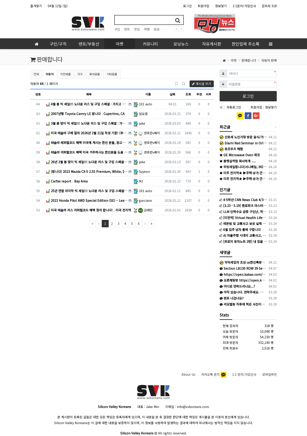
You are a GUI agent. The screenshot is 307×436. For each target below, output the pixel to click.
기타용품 (111, 74)
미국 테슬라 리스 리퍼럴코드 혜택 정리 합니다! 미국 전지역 (88, 210)
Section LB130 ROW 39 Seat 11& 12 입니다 (243, 268)
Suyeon (144, 171)
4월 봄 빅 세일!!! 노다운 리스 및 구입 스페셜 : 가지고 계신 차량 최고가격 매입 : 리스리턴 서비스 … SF (87, 104)
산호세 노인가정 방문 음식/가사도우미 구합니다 (243, 137)
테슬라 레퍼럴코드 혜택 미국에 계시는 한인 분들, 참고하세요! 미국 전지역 (87, 142)
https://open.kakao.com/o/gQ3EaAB (243, 274)
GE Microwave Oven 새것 (240, 155)
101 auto (145, 104)
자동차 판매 (269, 60)
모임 (157, 29)
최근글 (225, 127)
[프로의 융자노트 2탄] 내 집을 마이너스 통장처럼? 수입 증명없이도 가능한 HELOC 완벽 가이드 (243, 241)
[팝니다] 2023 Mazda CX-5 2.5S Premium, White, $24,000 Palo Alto (87, 171)
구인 (117, 29)
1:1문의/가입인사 (244, 6)
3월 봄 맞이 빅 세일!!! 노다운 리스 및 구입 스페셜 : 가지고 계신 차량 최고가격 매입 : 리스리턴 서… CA (87, 123)
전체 (36, 74)
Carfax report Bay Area (67, 181)
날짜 (172, 94)
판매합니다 (249, 60)
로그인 (187, 6)
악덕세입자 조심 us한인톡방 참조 (243, 262)
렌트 (127, 29)
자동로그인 (234, 107)
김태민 (145, 210)
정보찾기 (221, 6)
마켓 (234, 60)
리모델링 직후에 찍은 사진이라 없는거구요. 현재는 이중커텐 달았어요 (243, 304)
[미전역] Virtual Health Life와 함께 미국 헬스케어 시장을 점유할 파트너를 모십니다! (243, 217)
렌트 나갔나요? (232, 298)
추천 (199, 94)
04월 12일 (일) (58, 6)
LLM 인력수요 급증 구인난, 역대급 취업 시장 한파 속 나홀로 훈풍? (243, 211)
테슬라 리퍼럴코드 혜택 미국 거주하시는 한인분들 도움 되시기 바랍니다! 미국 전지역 (87, 152)
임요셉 (143, 113)
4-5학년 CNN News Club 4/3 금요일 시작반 (243, 199)
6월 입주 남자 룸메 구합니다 (240, 229)
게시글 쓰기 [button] (201, 83)
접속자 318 (269, 6)
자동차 (51, 73)
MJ (141, 181)
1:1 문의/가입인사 (244, 374)
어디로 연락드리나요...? (237, 286)
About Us (188, 374)
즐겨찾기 (36, 6)
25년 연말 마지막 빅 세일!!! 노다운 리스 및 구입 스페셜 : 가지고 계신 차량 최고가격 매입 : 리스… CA (87, 191)
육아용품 (94, 74)
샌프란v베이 (149, 133)
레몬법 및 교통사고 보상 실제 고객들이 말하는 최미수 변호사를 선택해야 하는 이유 (243, 223)
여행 (147, 29)
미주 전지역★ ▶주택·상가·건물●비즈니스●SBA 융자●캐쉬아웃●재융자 (243, 173)
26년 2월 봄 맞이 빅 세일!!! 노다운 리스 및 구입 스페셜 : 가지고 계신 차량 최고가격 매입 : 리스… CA (87, 162)
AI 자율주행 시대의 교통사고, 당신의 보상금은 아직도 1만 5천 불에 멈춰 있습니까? (243, 235)
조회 (188, 94)
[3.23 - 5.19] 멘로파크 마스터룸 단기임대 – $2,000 (243, 205)
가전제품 (65, 74)
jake (142, 123)
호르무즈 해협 (231, 149)
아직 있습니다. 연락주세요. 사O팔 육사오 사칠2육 (243, 292)
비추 (208, 94)
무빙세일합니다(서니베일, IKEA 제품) (243, 167)
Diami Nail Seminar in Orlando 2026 (243, 143)
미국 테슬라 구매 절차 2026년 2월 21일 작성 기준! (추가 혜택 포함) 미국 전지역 (87, 133)
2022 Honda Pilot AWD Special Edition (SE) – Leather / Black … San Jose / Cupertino (87, 200)
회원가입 (203, 6)
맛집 (137, 29)
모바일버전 (269, 374)
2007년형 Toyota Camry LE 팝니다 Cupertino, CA (85, 113)
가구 (80, 74)
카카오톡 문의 (211, 374)
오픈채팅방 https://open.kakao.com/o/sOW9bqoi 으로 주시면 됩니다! (243, 280)
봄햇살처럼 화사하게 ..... (238, 161)
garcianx (145, 200)
